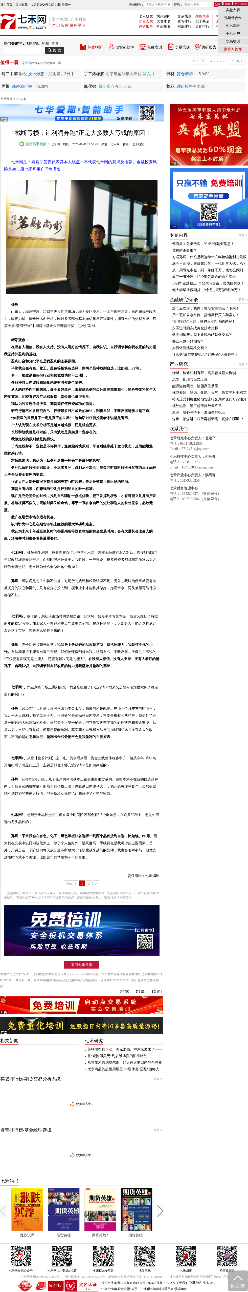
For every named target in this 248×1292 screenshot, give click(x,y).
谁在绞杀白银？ (184, 250)
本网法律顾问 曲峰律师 (129, 1283)
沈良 (55, 44)
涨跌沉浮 (45, 1235)
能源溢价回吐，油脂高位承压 (195, 386)
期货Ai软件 (124, 47)
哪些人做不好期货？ (188, 341)
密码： (192, 4)
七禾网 (55, 144)
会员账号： (150, 4)
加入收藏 (21, 4)
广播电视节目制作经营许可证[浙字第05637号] (197, 1277)
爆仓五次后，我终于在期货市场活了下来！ (205, 308)
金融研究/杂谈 (184, 299)
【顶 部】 (140, 991)
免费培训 (154, 47)
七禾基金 (202, 21)
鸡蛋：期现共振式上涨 (190, 379)
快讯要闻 (163, 16)
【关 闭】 (156, 991)
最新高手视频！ (34, 144)
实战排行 (184, 26)
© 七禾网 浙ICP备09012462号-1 (41, 1277)
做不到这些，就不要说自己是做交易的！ (204, 335)
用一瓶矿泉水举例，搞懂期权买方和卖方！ (205, 315)
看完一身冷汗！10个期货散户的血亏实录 (204, 277)
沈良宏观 (146, 21)
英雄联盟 (95, 47)
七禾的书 (9, 1181)
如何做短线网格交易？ (190, 348)
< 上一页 (199, 61)
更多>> (158, 1079)
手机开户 (233, 33)
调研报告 (146, 26)
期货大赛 (202, 16)
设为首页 (6, 4)
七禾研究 (146, 16)
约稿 (45, 44)
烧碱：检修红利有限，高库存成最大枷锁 (204, 373)
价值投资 (163, 26)
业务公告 (209, 1283)
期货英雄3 (154, 1235)
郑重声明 (195, 1283)
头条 (23, 99)
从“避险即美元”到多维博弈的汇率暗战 (117, 1056)
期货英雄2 (118, 1235)
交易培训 (184, 16)
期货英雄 (81, 1235)
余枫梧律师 (155, 1283)
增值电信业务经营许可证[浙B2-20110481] (135, 1277)
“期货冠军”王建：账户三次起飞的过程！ (203, 321)
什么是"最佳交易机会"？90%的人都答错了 (205, 354)
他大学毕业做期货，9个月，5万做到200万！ (206, 290)
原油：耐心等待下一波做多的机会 (198, 412)
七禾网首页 (7, 99)
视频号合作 (233, 18)
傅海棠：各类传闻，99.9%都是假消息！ (203, 244)
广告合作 (169, 1283)
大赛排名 (163, 21)
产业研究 (179, 364)
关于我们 (182, 1283)
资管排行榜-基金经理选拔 (26, 1130)
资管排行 (184, 21)
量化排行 (202, 26)
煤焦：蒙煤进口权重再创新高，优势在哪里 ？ (208, 419)
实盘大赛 (233, 10)
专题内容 (179, 235)
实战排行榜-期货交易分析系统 (30, 1078)
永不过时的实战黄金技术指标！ (197, 328)
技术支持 (107, 1283)
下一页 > (236, 61)
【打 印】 (124, 991)
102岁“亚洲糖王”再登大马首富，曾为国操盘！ (208, 283)
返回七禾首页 (81, 965)
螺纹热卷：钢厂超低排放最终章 (197, 406)
